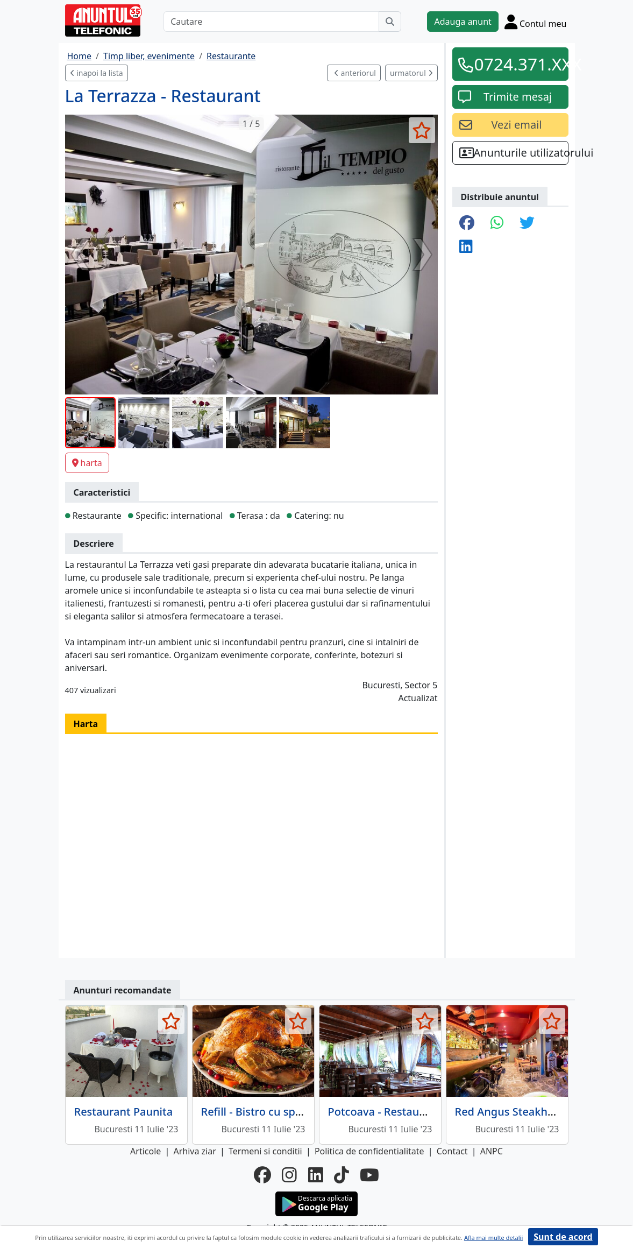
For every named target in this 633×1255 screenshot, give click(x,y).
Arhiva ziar (194, 1151)
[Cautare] (271, 21)
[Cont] (535, 21)
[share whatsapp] (496, 223)
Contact (452, 1151)
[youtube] (369, 1175)
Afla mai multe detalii (493, 1237)
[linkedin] (315, 1175)
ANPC (491, 1151)
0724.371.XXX (517, 63)
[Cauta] (390, 21)
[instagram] (289, 1175)
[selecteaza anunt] (422, 130)
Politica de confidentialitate (369, 1151)
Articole (145, 1151)
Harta (86, 724)
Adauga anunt (462, 21)
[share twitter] (527, 223)
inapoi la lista (96, 73)
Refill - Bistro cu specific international (296, 1111)
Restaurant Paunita (123, 1111)
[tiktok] (341, 1175)
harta (87, 463)
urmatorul (411, 73)
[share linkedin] (465, 247)
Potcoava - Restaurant (384, 1111)
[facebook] (262, 1175)
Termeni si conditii (265, 1151)
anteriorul (355, 73)
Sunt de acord (563, 1237)
